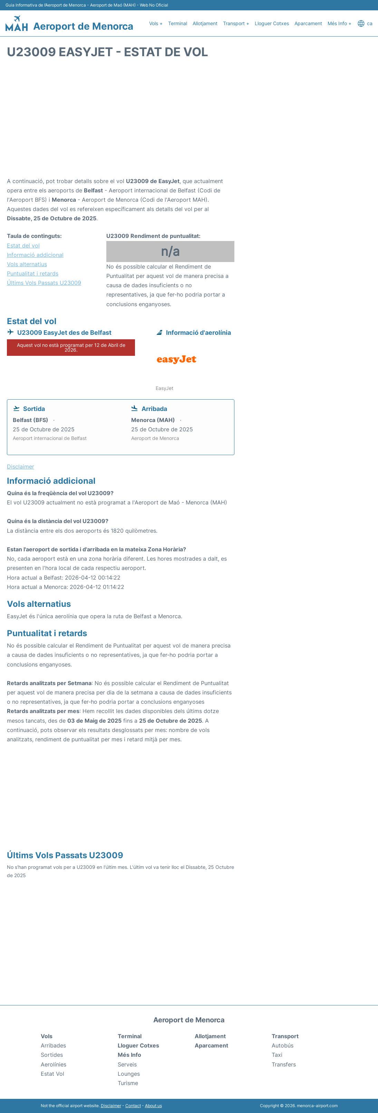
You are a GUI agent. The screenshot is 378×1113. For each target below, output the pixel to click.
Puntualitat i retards (32, 273)
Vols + (156, 23)
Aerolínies (53, 1064)
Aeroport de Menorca (83, 26)
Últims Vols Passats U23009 (44, 282)
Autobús (282, 1045)
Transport (285, 1036)
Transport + (236, 23)
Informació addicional (35, 254)
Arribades (53, 1045)
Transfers (284, 1064)
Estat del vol (23, 245)
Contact (133, 1105)
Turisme (128, 1083)
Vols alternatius (27, 264)
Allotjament (205, 23)
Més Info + (339, 23)
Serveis (127, 1064)
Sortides (52, 1054)
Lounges (129, 1073)
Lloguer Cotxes (272, 23)
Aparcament (308, 23)
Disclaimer (111, 1105)
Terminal (177, 23)
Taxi (277, 1054)
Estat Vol (52, 1073)
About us (153, 1105)
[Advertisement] (189, 121)
